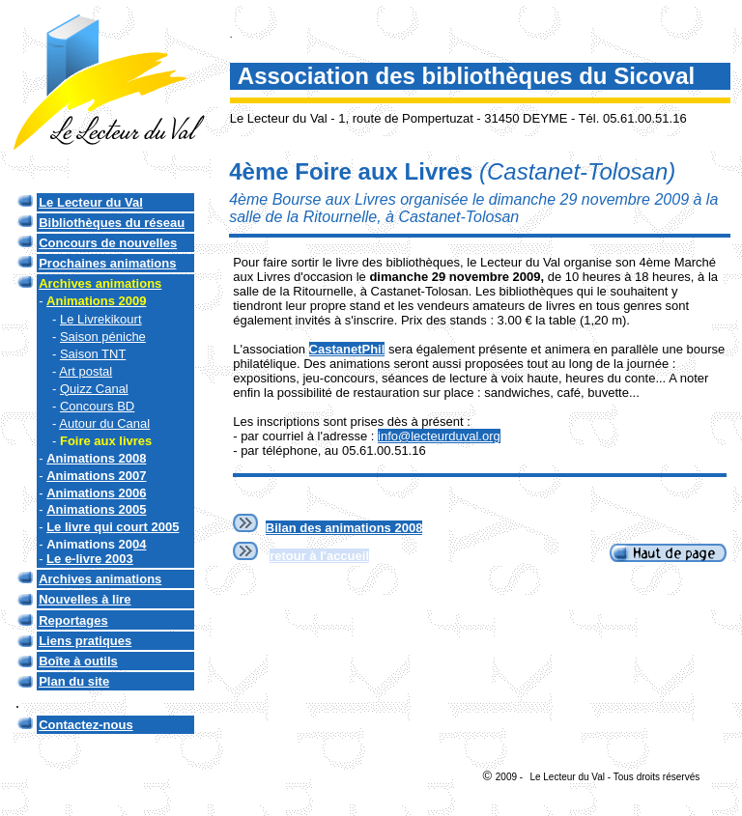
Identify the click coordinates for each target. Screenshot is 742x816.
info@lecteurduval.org (439, 436)
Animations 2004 (96, 544)
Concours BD (97, 406)
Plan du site (74, 681)
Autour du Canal (104, 423)
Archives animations (100, 579)
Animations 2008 (96, 458)
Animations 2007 (96, 475)
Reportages (73, 620)
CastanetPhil (347, 349)
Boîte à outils (78, 661)
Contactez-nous (86, 725)
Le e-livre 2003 (89, 558)
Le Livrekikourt (101, 319)
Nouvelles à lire (84, 599)
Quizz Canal (94, 388)
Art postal (85, 371)
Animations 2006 (96, 493)
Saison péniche (103, 336)
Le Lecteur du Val (91, 202)
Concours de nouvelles (108, 243)
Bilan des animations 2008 (344, 528)
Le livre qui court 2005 (112, 527)
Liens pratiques (85, 640)
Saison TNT (93, 354)
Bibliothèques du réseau (112, 222)
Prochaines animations (107, 263)
